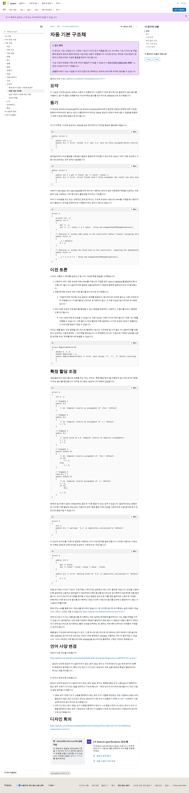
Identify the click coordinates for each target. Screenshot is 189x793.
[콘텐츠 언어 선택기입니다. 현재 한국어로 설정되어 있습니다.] (8, 785)
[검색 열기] (177, 3)
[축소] (41, 26)
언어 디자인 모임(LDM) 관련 (120, 62)
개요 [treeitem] (8, 46)
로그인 (183, 3)
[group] (94, 143)
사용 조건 (158, 785)
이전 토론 (149, 37)
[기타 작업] (137, 26)
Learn (52, 26)
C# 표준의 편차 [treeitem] (10, 111)
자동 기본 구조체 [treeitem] (15, 91)
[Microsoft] (4, 3)
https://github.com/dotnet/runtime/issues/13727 (103, 611)
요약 (147, 31)
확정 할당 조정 (151, 40)
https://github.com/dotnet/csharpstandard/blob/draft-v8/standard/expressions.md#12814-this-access (92, 658)
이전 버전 (95, 785)
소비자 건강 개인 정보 (141, 785)
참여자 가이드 (76, 756)
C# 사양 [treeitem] (8, 36)
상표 (166, 785)
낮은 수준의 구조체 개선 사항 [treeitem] (20, 94)
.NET (58, 26)
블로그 (104, 785)
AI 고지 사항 (84, 785)
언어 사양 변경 (151, 43)
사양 (54, 71)
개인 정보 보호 (123, 785)
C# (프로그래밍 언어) (70, 26)
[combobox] (23, 32)
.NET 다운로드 (179, 10)
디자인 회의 (150, 47)
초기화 (120, 698)
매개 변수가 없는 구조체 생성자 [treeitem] (21, 87)
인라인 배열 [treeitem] (13, 98)
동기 (147, 34)
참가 (113, 785)
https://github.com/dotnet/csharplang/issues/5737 (82, 78)
